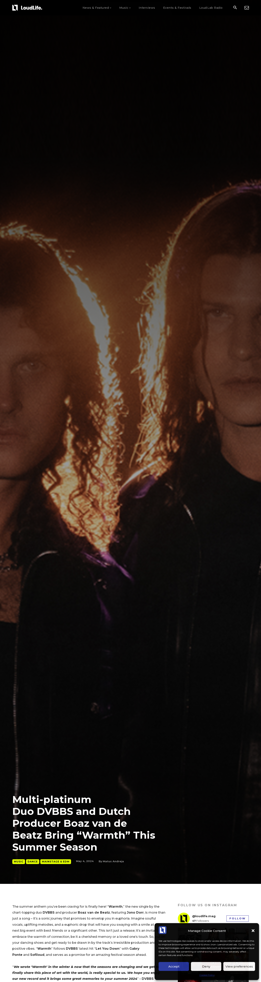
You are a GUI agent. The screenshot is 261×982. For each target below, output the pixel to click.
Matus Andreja (113, 861)
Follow (237, 918)
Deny (206, 966)
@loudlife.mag (204, 916)
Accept (173, 966)
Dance (32, 861)
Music (18, 861)
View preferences (239, 966)
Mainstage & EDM (55, 861)
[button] (253, 931)
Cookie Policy (207, 974)
